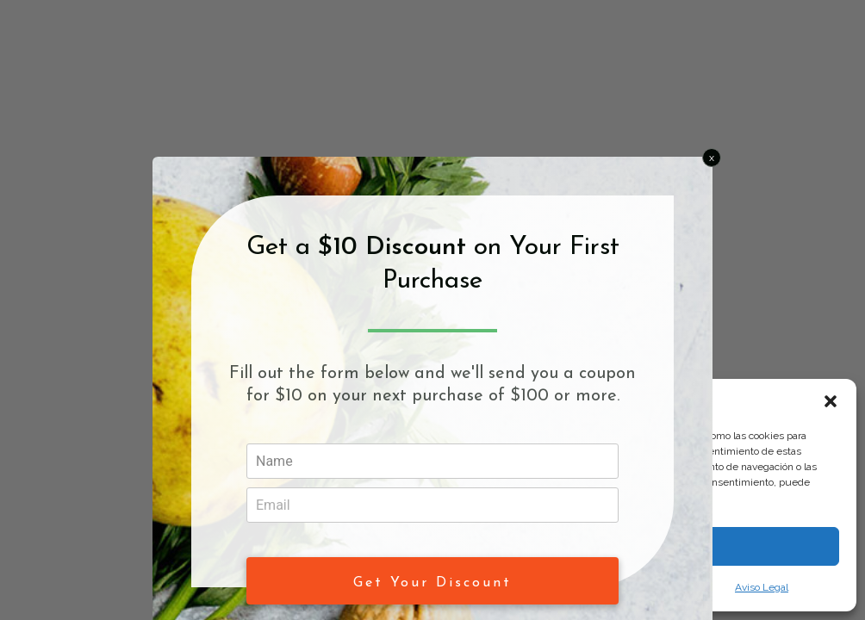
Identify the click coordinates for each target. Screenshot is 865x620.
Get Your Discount (432, 583)
